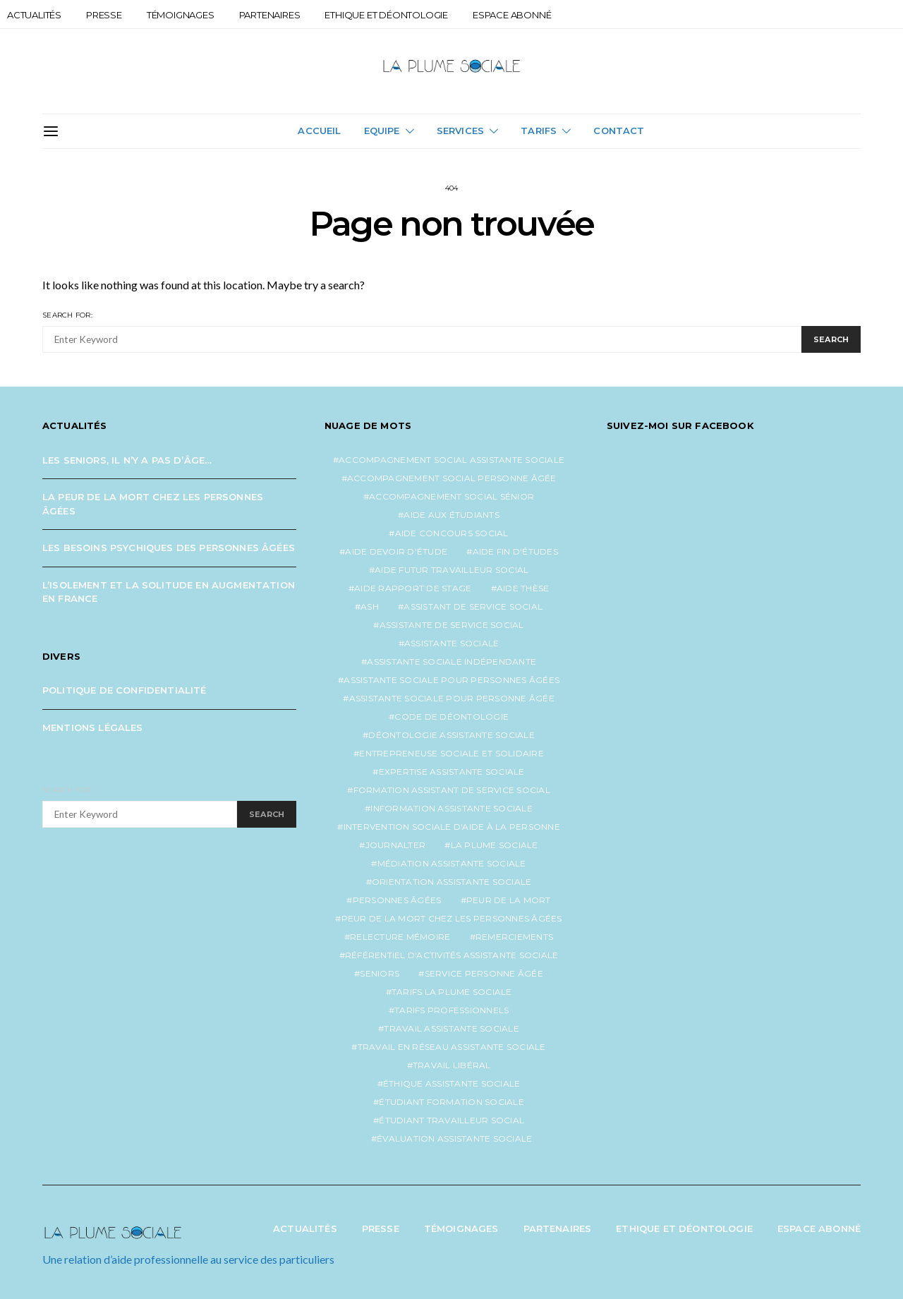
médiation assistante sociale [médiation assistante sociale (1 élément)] (451, 863)
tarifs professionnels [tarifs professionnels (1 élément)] (451, 1010)
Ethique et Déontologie (386, 14)
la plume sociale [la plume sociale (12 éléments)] (494, 845)
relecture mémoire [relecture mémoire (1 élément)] (400, 936)
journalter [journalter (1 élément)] (395, 845)
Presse (104, 14)
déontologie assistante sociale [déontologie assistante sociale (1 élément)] (451, 735)
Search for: (67, 315)
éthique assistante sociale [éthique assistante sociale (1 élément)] (452, 1083)
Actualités (34, 14)
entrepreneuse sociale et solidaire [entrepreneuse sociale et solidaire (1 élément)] (451, 753)
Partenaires (270, 14)
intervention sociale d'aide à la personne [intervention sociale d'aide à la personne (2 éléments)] (452, 826)
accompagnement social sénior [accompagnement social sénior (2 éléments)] (451, 496)
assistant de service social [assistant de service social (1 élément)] (473, 606)
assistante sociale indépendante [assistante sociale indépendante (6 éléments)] (451, 661)
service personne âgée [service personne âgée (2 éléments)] (484, 973)
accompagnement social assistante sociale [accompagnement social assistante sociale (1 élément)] (451, 459)
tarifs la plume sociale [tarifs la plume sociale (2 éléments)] (452, 991)
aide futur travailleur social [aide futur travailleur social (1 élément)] (451, 569)
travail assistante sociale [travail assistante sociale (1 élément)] (451, 1028)
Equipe (382, 130)
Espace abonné (512, 14)
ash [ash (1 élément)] (369, 606)
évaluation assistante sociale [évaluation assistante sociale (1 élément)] (454, 1138)
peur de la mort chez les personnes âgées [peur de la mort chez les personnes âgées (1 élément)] (451, 918)
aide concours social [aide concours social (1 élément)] (452, 533)
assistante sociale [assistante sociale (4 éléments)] (451, 643)
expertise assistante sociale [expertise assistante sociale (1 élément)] (452, 771)
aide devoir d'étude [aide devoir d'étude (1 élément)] (396, 551)
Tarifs (539, 130)
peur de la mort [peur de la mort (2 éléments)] (508, 900)
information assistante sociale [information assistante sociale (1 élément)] (451, 808)
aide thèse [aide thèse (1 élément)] (523, 588)
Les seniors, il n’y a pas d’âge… (127, 460)
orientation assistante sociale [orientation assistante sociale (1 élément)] (452, 881)
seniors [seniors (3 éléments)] (379, 973)
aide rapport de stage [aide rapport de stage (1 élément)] (412, 588)
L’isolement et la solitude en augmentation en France (168, 592)
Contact (618, 130)
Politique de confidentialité (124, 690)
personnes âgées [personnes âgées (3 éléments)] (397, 900)
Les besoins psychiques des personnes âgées (168, 547)
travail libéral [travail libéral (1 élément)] (452, 1065)
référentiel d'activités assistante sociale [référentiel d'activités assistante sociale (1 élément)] (452, 955)
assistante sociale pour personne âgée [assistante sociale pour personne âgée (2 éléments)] (451, 698)
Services (460, 130)
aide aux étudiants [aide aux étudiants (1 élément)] (451, 514)
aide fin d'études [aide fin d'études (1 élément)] (515, 551)
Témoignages (180, 14)
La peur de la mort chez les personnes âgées (152, 503)
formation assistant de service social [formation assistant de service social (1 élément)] (451, 790)
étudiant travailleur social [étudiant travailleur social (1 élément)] (451, 1120)
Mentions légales (92, 727)
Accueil (319, 130)
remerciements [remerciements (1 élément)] (514, 936)
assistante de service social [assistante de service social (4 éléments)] (452, 625)
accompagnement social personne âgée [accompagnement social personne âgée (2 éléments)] (452, 478)
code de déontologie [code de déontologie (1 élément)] (451, 716)
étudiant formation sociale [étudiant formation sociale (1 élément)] (451, 1101)
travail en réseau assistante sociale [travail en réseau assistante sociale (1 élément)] (452, 1046)
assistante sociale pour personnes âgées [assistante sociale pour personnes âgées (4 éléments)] (451, 680)
